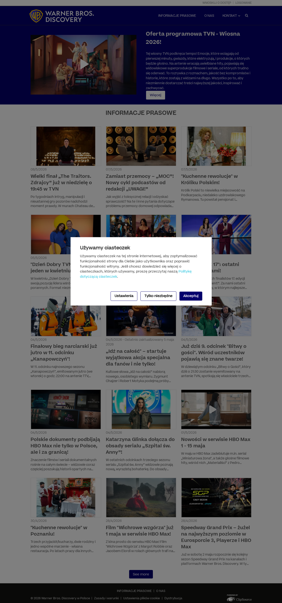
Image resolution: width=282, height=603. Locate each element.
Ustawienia (124, 296)
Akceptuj (191, 296)
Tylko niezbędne (158, 296)
